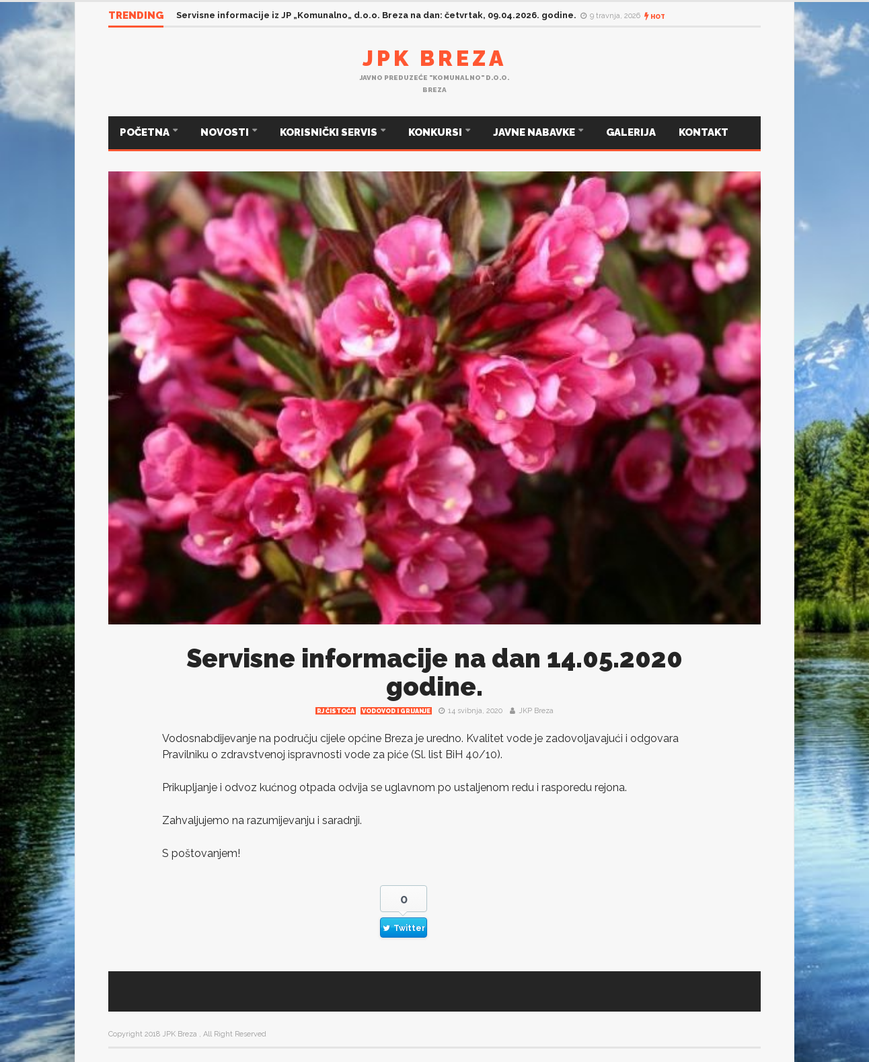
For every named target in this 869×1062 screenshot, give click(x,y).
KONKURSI (436, 132)
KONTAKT (703, 132)
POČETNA (146, 132)
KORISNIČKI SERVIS (329, 132)
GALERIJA (631, 132)
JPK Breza (434, 58)
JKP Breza (536, 710)
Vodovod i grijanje (396, 711)
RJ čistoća (335, 711)
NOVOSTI (225, 132)
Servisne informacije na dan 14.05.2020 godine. (434, 672)
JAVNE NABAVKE (535, 132)
